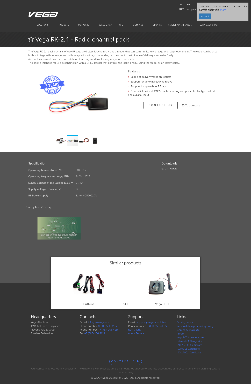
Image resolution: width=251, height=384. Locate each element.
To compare (188, 9)
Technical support (208, 25)
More (222, 9)
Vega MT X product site (190, 337)
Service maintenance (180, 25)
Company (139, 25)
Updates (157, 25)
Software (85, 25)
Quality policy (185, 322)
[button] (117, 74)
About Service (136, 333)
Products (64, 25)
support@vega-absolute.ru (152, 322)
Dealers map (105, 25)
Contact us (161, 105)
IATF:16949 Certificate (189, 345)
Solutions (44, 25)
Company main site (188, 330)
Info (122, 25)
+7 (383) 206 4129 (94, 333)
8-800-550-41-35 (108, 326)
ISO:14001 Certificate (189, 352)
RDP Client (134, 329)
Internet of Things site (189, 341)
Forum (180, 333)
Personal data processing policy (195, 326)
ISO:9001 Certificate (188, 348)
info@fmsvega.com (99, 322)
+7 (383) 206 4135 (108, 329)
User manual (169, 169)
